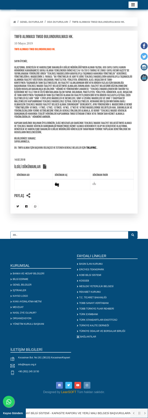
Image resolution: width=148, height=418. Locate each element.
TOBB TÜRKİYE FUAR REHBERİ (95, 308)
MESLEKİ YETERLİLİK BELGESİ (95, 286)
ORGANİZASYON (20, 318)
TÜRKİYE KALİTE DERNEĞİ (93, 325)
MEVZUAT (17, 307)
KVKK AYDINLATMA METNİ (26, 301)
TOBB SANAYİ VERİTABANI (93, 303)
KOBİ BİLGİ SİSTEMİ (89, 275)
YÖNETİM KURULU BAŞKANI (27, 324)
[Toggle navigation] (133, 5)
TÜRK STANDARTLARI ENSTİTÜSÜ (97, 320)
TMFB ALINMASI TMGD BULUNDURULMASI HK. (98, 22)
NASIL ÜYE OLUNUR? (23, 312)
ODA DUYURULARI (57, 22)
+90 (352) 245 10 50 (28, 371)
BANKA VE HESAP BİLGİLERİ (27, 273)
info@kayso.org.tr (27, 364)
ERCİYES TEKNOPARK (90, 269)
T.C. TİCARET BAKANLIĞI (92, 297)
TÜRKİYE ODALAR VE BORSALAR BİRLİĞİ (101, 331)
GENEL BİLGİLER (21, 284)
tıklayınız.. (91, 148)
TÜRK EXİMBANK (87, 314)
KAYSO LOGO (19, 296)
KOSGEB (83, 280)
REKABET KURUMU (89, 292)
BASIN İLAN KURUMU (90, 264)
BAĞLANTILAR (86, 336)
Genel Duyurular (31, 22)
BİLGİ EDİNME (19, 279)
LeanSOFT (68, 392)
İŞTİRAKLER (18, 290)
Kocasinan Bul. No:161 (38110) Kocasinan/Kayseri (44, 357)
